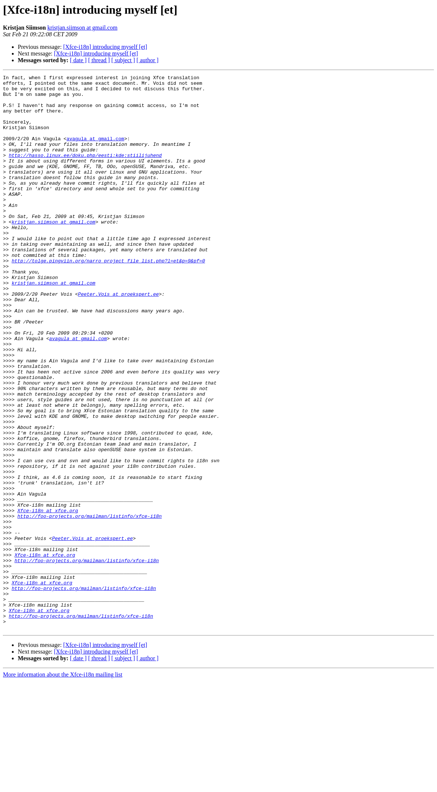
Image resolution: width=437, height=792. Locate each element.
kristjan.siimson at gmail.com (82, 27)
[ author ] (148, 60)
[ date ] (78, 60)
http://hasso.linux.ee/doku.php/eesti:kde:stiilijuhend (85, 171)
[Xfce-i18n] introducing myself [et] (105, 47)
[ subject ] (123, 60)
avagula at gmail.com (95, 151)
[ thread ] (99, 60)
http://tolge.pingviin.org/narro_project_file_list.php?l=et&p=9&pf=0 (108, 298)
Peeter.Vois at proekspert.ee (118, 338)
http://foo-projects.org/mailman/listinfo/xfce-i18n (89, 604)
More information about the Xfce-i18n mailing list (62, 785)
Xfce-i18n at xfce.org (47, 598)
